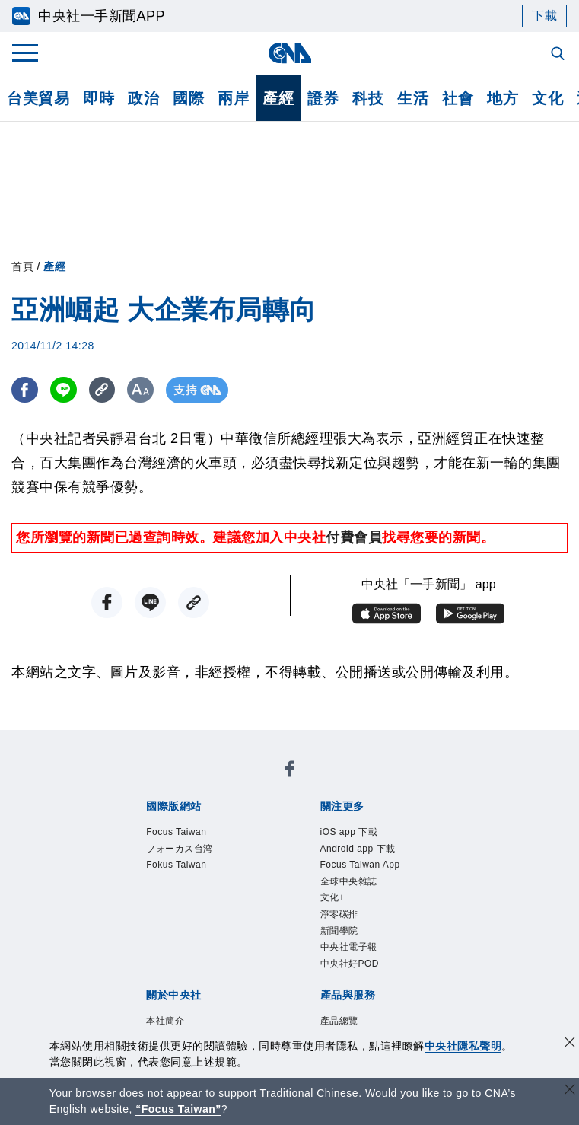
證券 (323, 98)
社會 (457, 98)
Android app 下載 (358, 848)
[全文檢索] (559, 54)
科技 (367, 98)
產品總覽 (339, 1020)
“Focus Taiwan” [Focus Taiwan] (178, 1109)
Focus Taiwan (176, 832)
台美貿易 (38, 98)
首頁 (22, 266)
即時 (98, 98)
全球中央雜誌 (348, 881)
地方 (502, 98)
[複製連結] (102, 390)
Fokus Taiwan (176, 864)
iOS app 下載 (349, 832)
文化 (547, 98)
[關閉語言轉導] (570, 1091)
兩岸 (233, 98)
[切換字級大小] (141, 390)
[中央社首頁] (289, 53)
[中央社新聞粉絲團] (289, 771)
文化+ (332, 897)
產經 (278, 98)
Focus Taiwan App (360, 864)
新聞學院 (339, 931)
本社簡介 (165, 1020)
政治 (143, 98)
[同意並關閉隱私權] (570, 1044)
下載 (544, 15)
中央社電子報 (348, 947)
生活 (412, 98)
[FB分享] (24, 390)
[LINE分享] (63, 390)
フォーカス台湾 (179, 848)
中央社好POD (350, 963)
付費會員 (354, 537)
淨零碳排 (339, 914)
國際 (188, 98)
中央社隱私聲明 (463, 1046)
